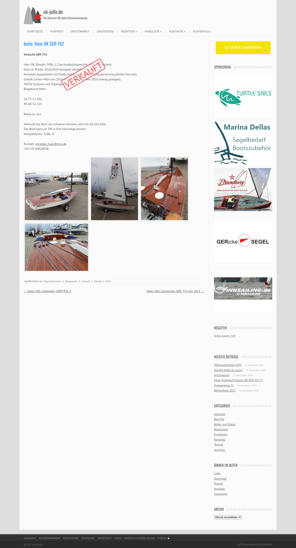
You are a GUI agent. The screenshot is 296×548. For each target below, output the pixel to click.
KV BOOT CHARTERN (243, 47)
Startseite (35, 31)
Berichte (219, 419)
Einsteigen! (105, 31)
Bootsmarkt (80, 31)
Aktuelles (219, 414)
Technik (218, 445)
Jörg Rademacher (52, 281)
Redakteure (70, 538)
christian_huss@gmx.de (50, 144)
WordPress (267, 544)
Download (220, 479)
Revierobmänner (49, 538)
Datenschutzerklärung (139, 538)
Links (217, 473)
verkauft (86, 281)
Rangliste (153, 31)
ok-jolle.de (53, 11)
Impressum (220, 494)
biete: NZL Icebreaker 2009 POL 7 (47, 291)
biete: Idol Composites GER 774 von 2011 (175, 291)
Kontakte (177, 31)
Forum (162, 538)
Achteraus (202, 31)
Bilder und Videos (224, 424)
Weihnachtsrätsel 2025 (228, 365)
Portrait (56, 31)
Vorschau (219, 450)
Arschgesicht (221, 375)
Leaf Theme (242, 544)
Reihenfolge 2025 (224, 390)
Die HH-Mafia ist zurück (228, 370)
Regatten (129, 31)
